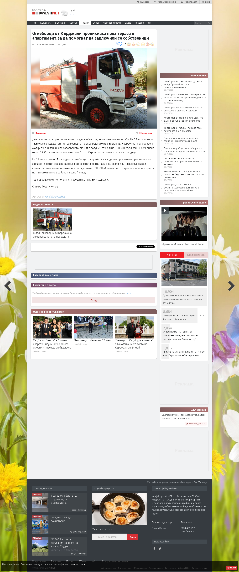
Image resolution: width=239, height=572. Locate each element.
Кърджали (41, 132)
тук (129, 293)
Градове (139, 22)
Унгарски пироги (102, 529)
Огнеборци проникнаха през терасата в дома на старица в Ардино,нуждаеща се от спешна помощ (185, 97)
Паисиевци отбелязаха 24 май (92, 340)
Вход (94, 300)
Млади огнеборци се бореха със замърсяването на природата (52, 234)
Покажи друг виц (195, 423)
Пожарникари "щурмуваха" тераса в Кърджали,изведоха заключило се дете (184, 150)
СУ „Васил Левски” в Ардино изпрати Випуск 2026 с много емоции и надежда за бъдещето (52, 343)
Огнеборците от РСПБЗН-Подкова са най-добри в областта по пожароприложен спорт (183, 84)
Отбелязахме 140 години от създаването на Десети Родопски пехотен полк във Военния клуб (180, 335)
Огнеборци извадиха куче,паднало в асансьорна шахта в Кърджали (183, 109)
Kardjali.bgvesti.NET (56, 196)
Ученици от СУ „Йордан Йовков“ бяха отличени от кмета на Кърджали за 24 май (134, 343)
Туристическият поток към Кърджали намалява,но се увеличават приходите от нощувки (183, 299)
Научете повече (78, 564)
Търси (133, 537)
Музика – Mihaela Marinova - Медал (182, 244)
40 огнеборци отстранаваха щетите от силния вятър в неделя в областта (184, 119)
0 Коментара (145, 132)
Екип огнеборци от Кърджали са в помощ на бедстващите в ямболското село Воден (184, 174)
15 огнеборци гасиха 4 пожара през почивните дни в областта (183, 129)
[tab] (172, 256)
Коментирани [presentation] (196, 255)
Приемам (231, 568)
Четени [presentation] (172, 255)
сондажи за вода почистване (61, 519)
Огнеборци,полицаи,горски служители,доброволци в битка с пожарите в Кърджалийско (181, 187)
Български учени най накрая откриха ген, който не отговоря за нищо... (183, 416)
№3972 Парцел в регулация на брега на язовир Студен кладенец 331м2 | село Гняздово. (64, 546)
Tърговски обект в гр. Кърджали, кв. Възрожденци (64, 499)
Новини (85, 22)
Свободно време (112, 22)
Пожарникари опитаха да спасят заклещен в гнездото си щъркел (181, 139)
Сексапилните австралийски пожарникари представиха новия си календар (183, 161)
